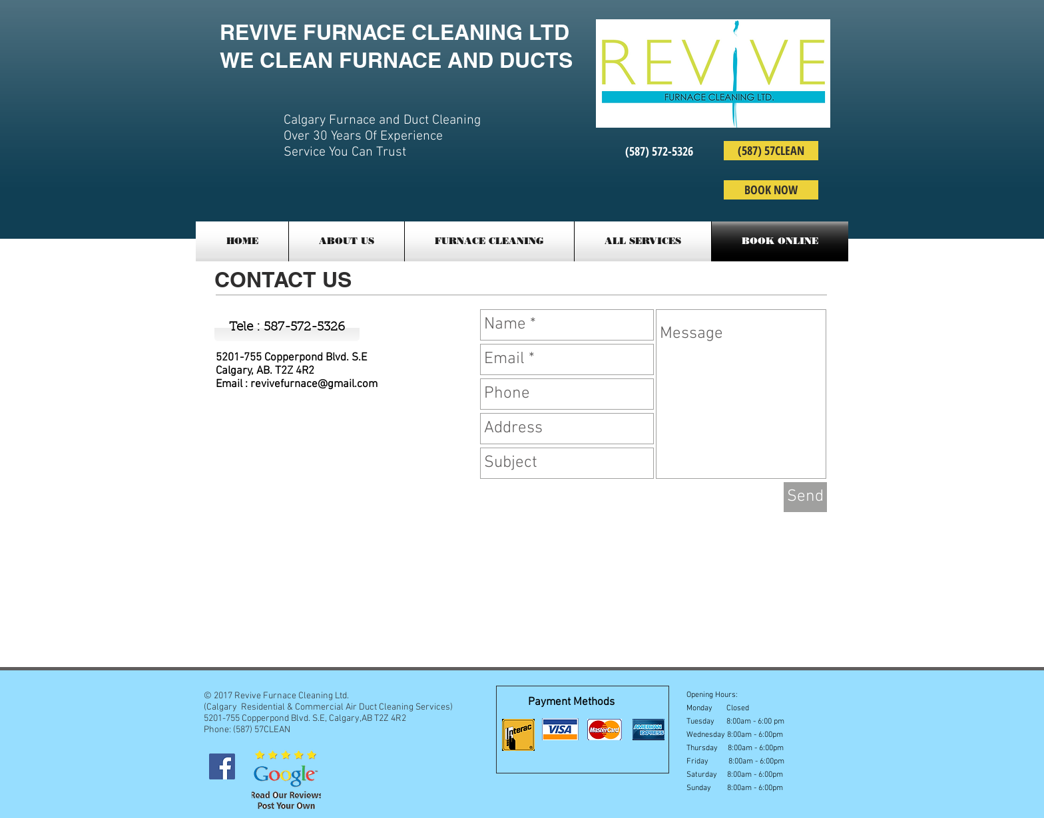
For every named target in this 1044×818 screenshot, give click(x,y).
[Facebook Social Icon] (222, 766)
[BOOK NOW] (771, 190)
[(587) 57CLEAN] (771, 150)
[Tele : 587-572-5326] (287, 328)
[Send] (805, 497)
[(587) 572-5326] (659, 151)
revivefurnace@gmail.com (314, 384)
